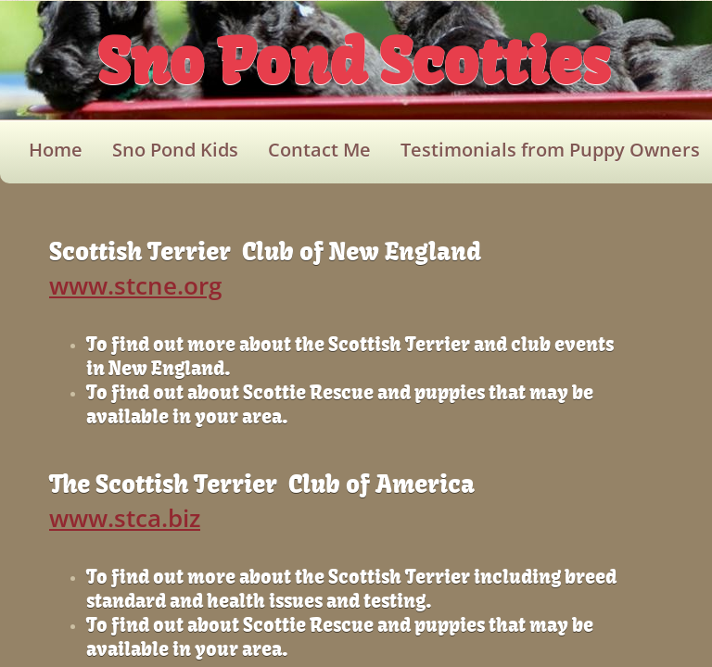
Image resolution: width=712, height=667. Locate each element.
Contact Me (319, 149)
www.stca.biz (124, 518)
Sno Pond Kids (175, 149)
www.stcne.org (135, 285)
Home (56, 149)
